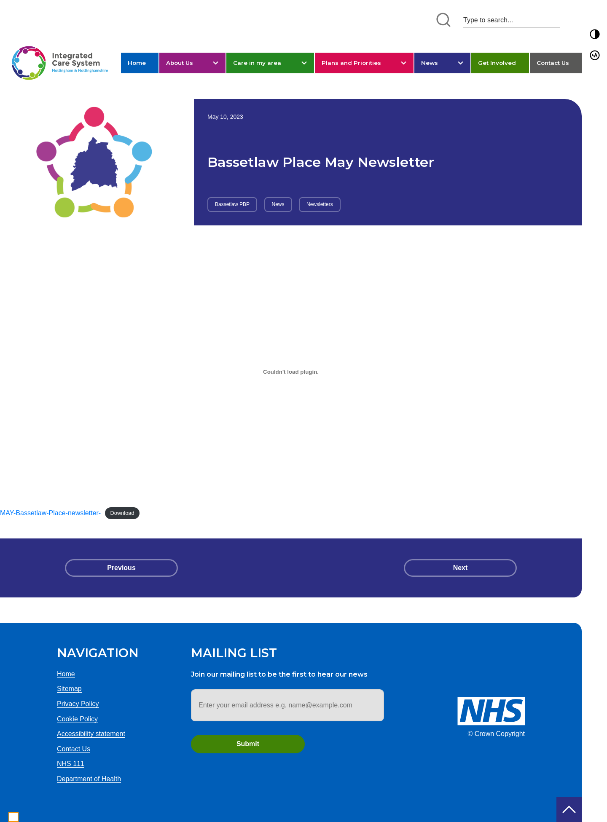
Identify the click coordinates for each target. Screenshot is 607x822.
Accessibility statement (91, 733)
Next (460, 567)
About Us (179, 62)
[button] (594, 34)
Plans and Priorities (351, 62)
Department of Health (89, 778)
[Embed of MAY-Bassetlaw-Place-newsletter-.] (291, 372)
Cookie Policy (77, 719)
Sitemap (69, 688)
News (429, 62)
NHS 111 (70, 763)
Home (137, 62)
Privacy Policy (78, 703)
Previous (121, 567)
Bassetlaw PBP (232, 204)
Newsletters (319, 204)
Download (122, 513)
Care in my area (257, 62)
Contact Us (553, 62)
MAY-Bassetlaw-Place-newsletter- (50, 513)
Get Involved (497, 62)
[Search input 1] (511, 20)
